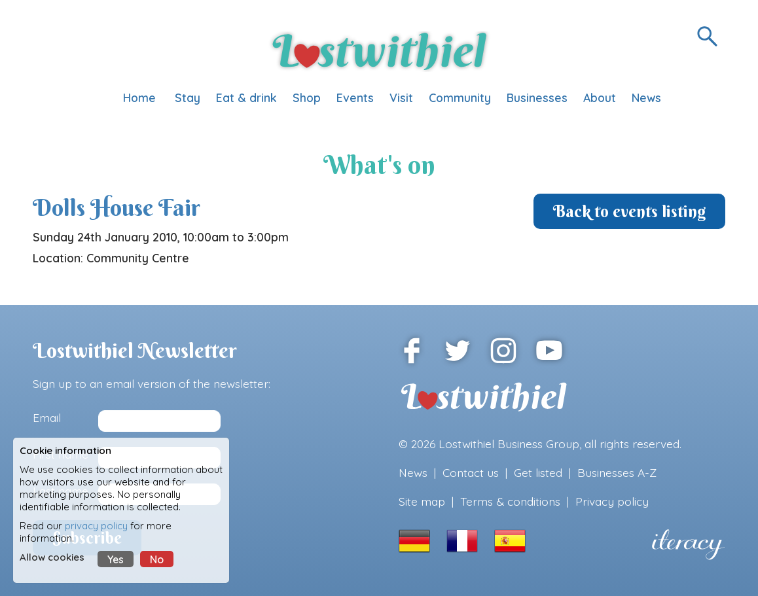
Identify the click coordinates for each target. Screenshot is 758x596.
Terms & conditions (510, 501)
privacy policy (96, 525)
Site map (422, 501)
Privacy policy (612, 501)
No (157, 559)
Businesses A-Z (617, 472)
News (413, 472)
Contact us (470, 472)
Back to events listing (629, 211)
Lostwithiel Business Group (509, 443)
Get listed (538, 472)
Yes (115, 559)
